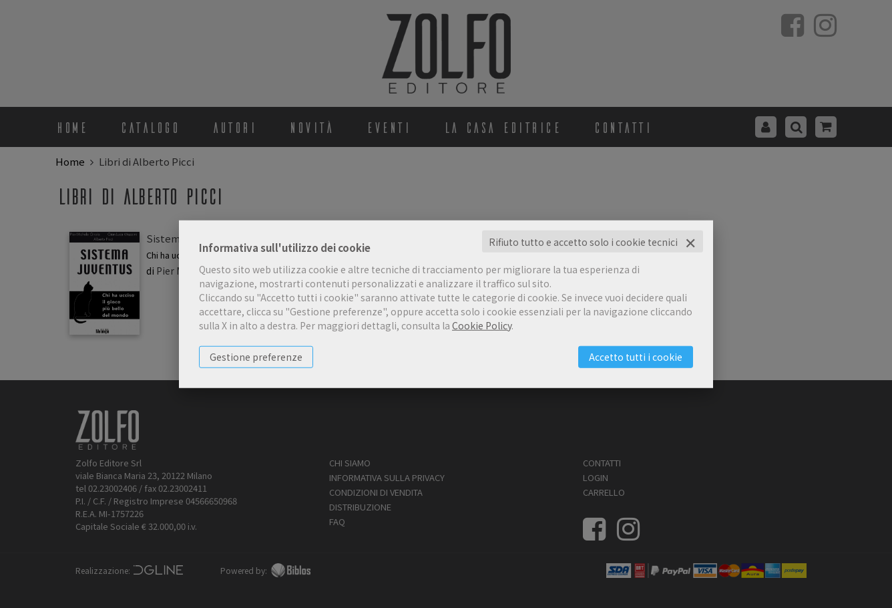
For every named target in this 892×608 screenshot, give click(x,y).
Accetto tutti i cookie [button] (635, 356)
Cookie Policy (481, 324)
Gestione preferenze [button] (256, 356)
